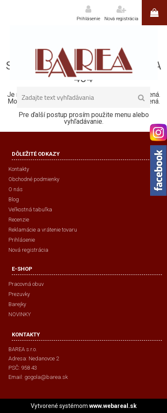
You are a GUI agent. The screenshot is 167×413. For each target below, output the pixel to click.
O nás (15, 189)
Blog (13, 199)
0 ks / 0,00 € (154, 12)
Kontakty (18, 169)
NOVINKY (19, 314)
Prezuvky (19, 294)
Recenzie (18, 219)
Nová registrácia (121, 18)
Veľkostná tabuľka (30, 209)
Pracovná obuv (26, 284)
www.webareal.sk (113, 405)
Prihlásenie (88, 18)
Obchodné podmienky (33, 179)
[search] (141, 98)
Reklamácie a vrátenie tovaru (42, 229)
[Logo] (83, 52)
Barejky (17, 304)
